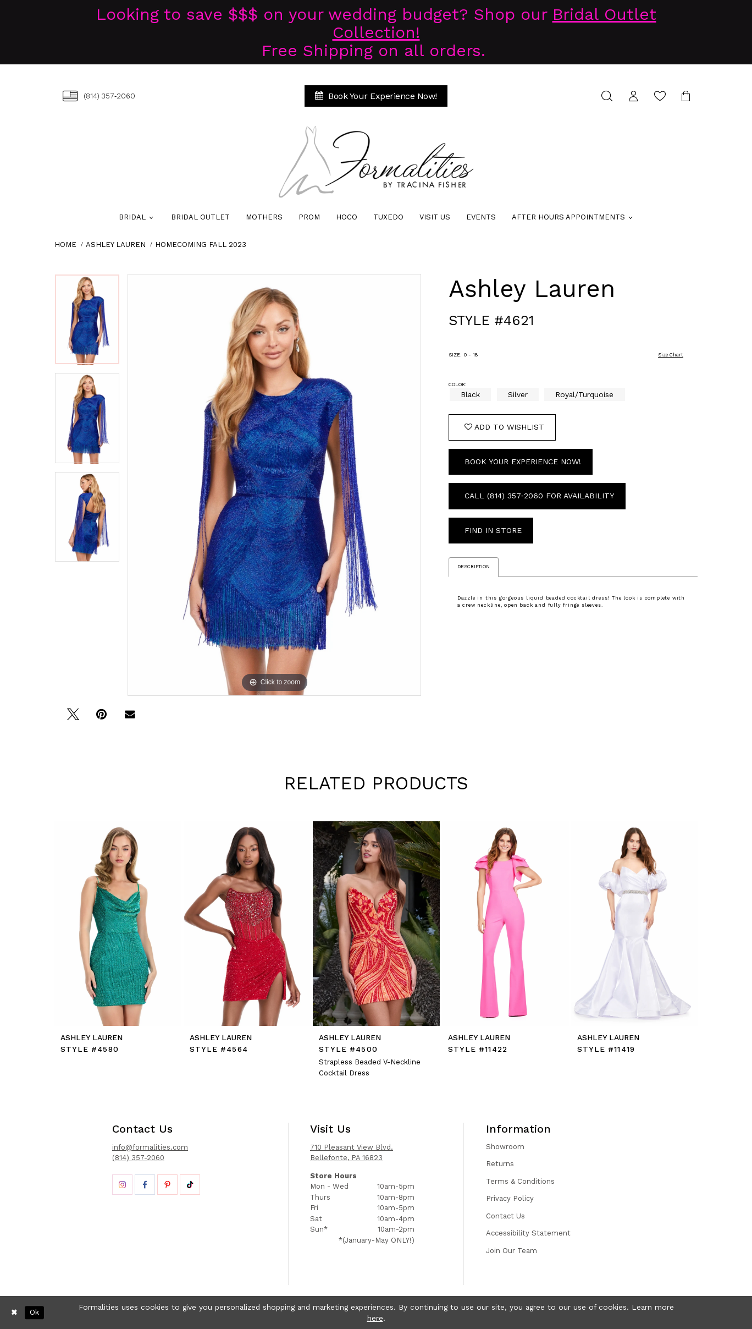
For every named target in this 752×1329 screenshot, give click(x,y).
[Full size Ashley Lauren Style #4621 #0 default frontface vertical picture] (274, 484)
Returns (500, 1164)
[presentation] (117, 923)
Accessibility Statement (528, 1233)
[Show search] (607, 96)
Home (65, 244)
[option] (87, 323)
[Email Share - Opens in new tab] (130, 718)
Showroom (505, 1147)
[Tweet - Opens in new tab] (73, 718)
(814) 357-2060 (138, 1158)
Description (473, 566)
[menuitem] (98, 96)
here (375, 1318)
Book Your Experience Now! (523, 461)
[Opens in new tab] (122, 1184)
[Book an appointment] (376, 96)
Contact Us (505, 1216)
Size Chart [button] (670, 355)
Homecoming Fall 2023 (200, 244)
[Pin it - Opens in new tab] (101, 718)
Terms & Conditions (520, 1181)
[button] (633, 96)
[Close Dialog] (14, 1312)
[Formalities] (376, 161)
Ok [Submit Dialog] (34, 1312)
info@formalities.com (150, 1147)
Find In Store (493, 530)
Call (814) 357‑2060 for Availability (539, 495)
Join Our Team (511, 1250)
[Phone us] (98, 96)
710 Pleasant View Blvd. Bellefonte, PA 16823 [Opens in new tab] (351, 1152)
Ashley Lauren (116, 244)
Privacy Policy (510, 1198)
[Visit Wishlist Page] (659, 96)
